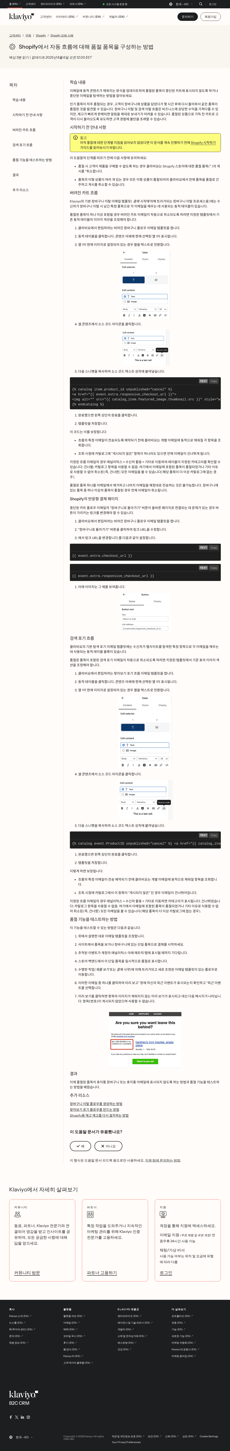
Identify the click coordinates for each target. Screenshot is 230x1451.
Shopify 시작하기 (203, 143)
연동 (28, 35)
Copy (214, 381)
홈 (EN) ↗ (15, 4)
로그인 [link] (166, 1272)
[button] (145, 284)
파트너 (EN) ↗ (78, 4)
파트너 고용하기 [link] (102, 1272)
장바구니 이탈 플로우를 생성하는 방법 (96, 1104)
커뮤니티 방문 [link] (27, 1272)
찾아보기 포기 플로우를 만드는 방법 (94, 1110)
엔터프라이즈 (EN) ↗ (53, 4)
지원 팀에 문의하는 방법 (162, 1160)
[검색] (200, 4)
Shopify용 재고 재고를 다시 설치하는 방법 (99, 1115)
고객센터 (31, 4)
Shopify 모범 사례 (61, 35)
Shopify (41, 35)
